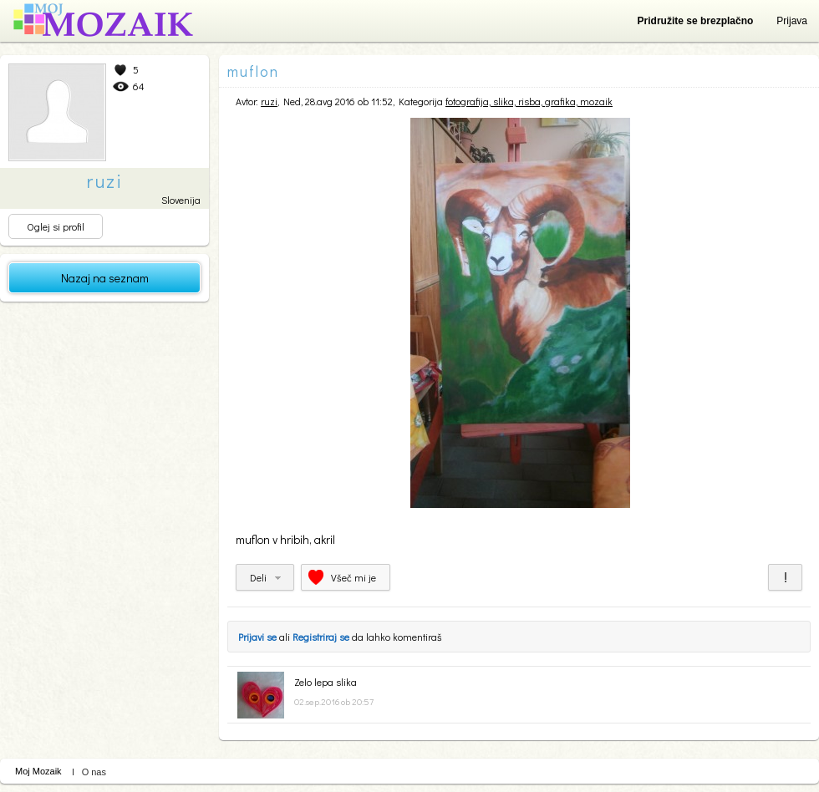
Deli (258, 577)
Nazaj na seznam (105, 278)
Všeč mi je (353, 577)
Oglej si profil (55, 226)
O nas (94, 772)
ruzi (269, 101)
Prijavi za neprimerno (785, 577)
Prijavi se (257, 636)
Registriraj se (320, 636)
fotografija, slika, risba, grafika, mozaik (529, 101)
